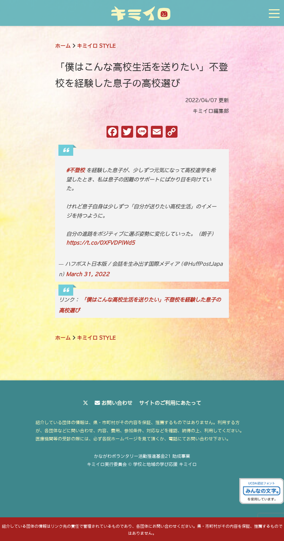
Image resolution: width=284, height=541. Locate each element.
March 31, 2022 (87, 274)
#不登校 (75, 170)
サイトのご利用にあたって (170, 403)
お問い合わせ (116, 403)
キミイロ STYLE (96, 45)
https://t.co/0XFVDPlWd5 (100, 242)
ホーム (63, 45)
